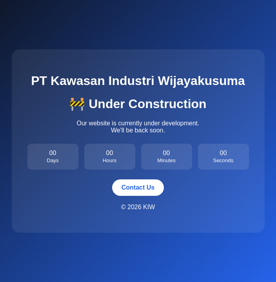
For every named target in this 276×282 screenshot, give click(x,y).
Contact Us (138, 187)
